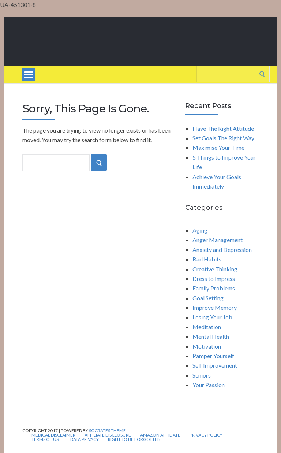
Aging (199, 230)
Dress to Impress (213, 278)
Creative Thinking (214, 269)
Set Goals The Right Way (223, 137)
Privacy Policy (206, 435)
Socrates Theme (107, 430)
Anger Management (217, 239)
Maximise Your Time (218, 147)
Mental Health (210, 336)
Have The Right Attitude (223, 128)
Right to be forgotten (134, 439)
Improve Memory (214, 307)
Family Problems (213, 288)
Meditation (206, 326)
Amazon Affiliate (160, 435)
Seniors (201, 375)
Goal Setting (208, 297)
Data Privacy (84, 439)
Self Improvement (214, 365)
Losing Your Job (212, 316)
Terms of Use (46, 439)
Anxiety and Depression (222, 249)
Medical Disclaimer (53, 435)
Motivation (206, 346)
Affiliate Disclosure (108, 435)
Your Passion (208, 384)
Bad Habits (206, 259)
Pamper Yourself (213, 355)
